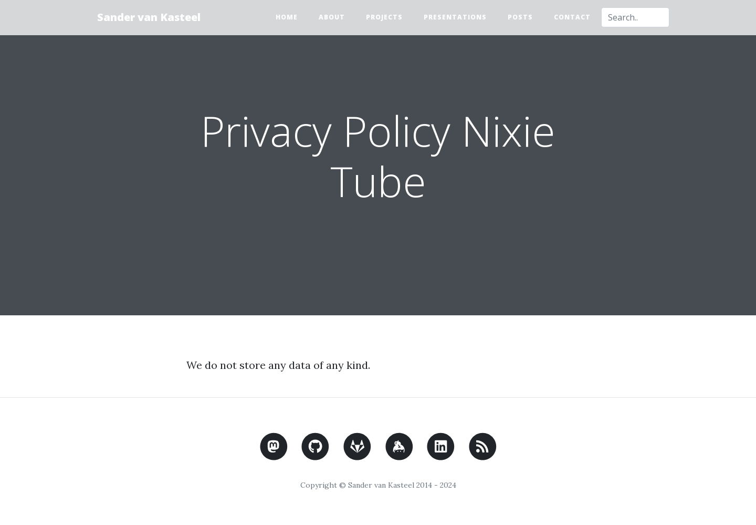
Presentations (455, 17)
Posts (520, 17)
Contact (572, 17)
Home (287, 17)
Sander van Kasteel (149, 17)
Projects (384, 17)
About (332, 17)
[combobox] (635, 17)
